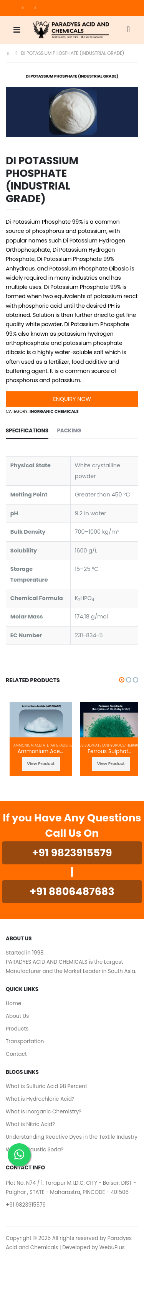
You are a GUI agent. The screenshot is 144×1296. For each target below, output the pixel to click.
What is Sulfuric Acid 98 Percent (46, 1086)
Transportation (25, 1041)
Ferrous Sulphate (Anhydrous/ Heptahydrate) (111, 751)
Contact (16, 1054)
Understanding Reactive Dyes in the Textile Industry (71, 1137)
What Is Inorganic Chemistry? (43, 1111)
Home (13, 1003)
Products (17, 1028)
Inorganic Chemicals (54, 411)
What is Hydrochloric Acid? (40, 1099)
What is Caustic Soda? (35, 1149)
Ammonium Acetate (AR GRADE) (40, 745)
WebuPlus (112, 1247)
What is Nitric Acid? (30, 1124)
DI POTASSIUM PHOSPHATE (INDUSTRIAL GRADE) (72, 53)
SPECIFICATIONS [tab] (27, 430)
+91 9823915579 (72, 853)
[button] (128, 30)
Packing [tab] (69, 430)
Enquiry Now (72, 399)
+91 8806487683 (72, 891)
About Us (17, 1016)
